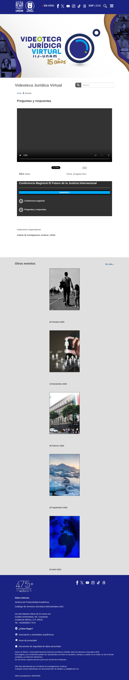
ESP (91, 5)
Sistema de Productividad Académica (32, 602)
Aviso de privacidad (26, 640)
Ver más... (109, 264)
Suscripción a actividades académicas (34, 634)
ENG (98, 5)
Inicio (19, 93)
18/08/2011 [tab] (64, 192)
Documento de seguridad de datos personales (38, 646)
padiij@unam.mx (72, 669)
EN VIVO (48, 5)
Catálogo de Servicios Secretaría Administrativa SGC (39, 606)
